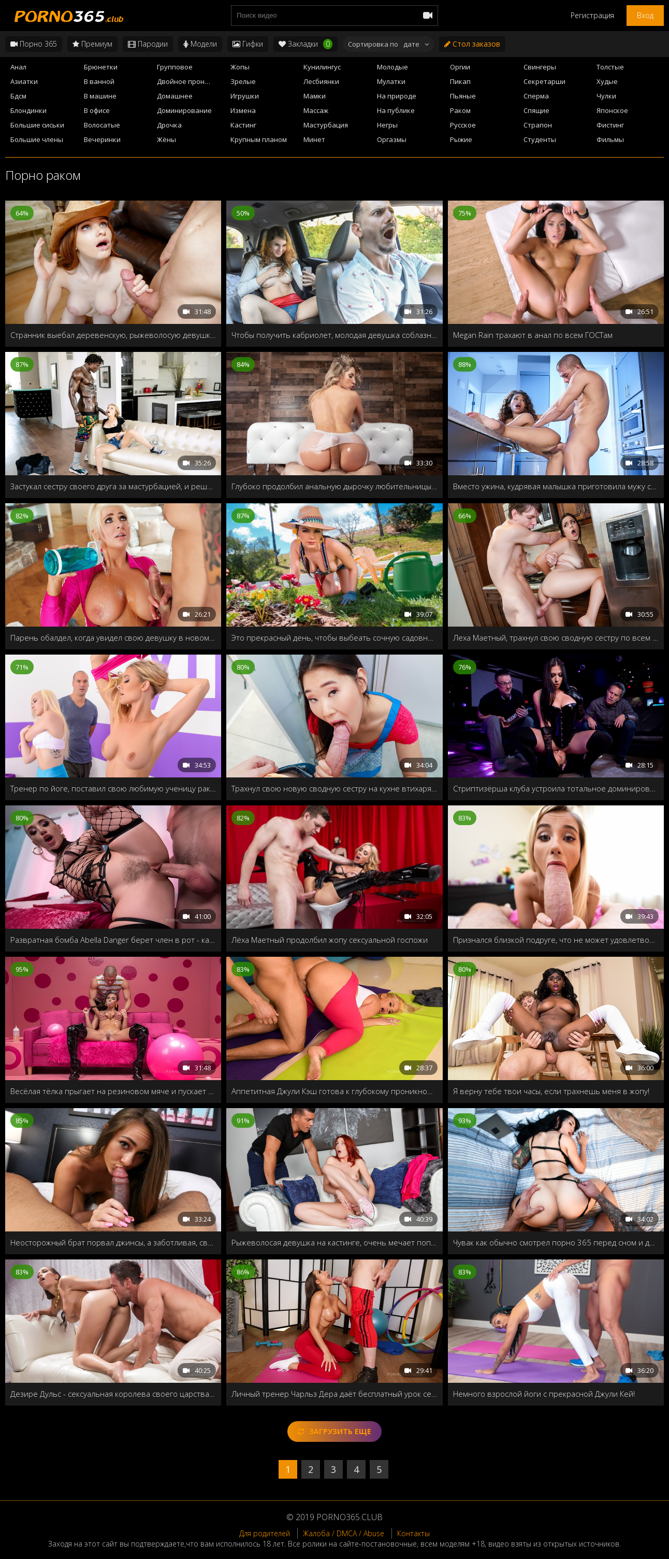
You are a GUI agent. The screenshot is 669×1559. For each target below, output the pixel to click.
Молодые (392, 67)
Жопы (240, 67)
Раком (460, 110)
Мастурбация (325, 125)
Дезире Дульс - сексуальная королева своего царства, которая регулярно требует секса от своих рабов (113, 1393)
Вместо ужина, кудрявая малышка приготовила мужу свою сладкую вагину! (556, 486)
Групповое (175, 67)
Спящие (536, 110)
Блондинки (28, 110)
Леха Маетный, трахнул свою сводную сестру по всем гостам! (556, 637)
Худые (607, 81)
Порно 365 (33, 44)
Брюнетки (101, 67)
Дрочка (169, 125)
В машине (100, 96)
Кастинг (243, 125)
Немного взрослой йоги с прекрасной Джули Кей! (544, 1393)
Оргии (460, 67)
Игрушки (244, 96)
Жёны (166, 139)
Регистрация (592, 15)
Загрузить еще (334, 1431)
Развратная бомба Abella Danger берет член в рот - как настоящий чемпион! (113, 939)
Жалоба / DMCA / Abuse (343, 1533)
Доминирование (184, 110)
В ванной (99, 81)
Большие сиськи (37, 125)
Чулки (606, 96)
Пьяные (463, 96)
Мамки (314, 96)
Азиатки (24, 81)
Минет (314, 139)
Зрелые (243, 81)
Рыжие (461, 139)
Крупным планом (258, 139)
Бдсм (18, 96)
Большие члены (36, 139)
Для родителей (264, 1533)
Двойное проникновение (190, 81)
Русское (463, 125)
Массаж (315, 110)
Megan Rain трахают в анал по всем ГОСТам (533, 335)
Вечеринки (102, 139)
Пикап (460, 81)
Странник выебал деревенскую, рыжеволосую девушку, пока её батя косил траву (113, 335)
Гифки (247, 44)
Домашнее (175, 96)
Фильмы (610, 139)
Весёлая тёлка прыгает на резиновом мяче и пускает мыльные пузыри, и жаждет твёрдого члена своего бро (113, 1091)
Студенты (539, 139)
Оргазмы (391, 139)
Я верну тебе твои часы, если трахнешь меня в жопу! (551, 1091)
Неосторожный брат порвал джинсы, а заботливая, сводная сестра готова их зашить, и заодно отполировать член (113, 1242)
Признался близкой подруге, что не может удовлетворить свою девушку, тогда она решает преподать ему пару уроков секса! (556, 939)
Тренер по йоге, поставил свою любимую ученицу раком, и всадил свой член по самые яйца (113, 788)
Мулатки (391, 81)
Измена (243, 110)
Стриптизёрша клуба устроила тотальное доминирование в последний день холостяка (556, 788)
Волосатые (102, 125)
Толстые (610, 67)
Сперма (536, 96)
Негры (387, 125)
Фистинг (610, 125)
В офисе (97, 110)
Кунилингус (322, 67)
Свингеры (539, 67)
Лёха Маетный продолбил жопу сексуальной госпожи (329, 939)
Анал (18, 67)
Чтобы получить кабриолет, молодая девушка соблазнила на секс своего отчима (334, 335)
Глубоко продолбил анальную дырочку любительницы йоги (334, 486)
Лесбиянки (321, 81)
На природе (396, 96)
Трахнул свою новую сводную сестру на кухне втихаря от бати (334, 788)
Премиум (92, 44)
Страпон (537, 125)
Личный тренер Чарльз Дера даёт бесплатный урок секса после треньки (334, 1393)
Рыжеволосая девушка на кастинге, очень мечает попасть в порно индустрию (334, 1242)
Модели (200, 44)
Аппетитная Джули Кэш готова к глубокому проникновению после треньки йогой (334, 1091)
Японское (612, 110)
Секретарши (544, 81)
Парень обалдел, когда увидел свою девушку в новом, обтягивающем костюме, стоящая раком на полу (113, 637)
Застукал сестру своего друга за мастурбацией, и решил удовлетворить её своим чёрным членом (113, 486)
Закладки (305, 44)
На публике (396, 110)
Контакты (413, 1533)
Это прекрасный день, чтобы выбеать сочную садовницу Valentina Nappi (334, 637)
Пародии (148, 44)
